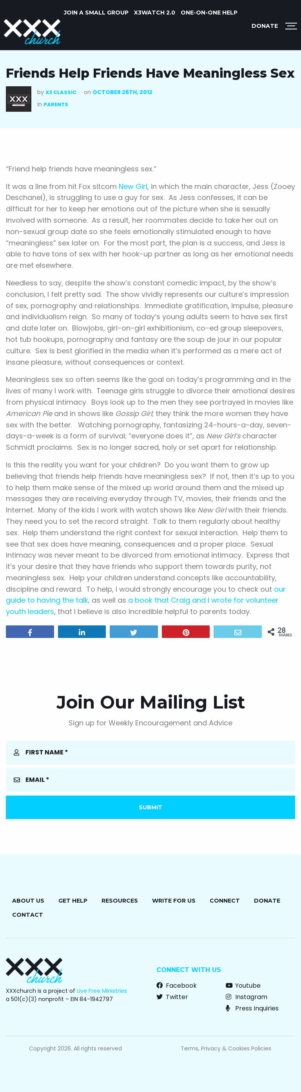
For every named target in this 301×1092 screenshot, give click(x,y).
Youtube (243, 985)
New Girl (133, 186)
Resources (120, 900)
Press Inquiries (252, 1008)
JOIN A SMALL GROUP (96, 12)
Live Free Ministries (102, 991)
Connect (225, 900)
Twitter (172, 997)
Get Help (72, 900)
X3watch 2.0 (154, 12)
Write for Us (174, 900)
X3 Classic (60, 92)
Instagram (246, 997)
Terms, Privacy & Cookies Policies (226, 1048)
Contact (27, 914)
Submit (150, 807)
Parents (56, 104)
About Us (28, 900)
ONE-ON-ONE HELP (209, 12)
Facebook (176, 985)
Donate (265, 25)
